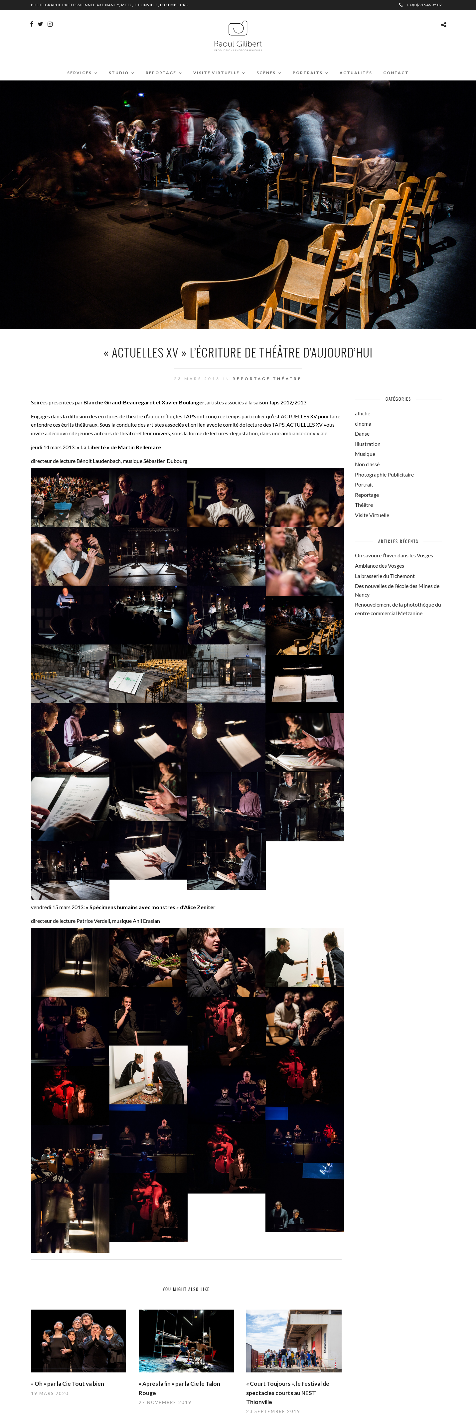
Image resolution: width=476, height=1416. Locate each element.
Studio (119, 72)
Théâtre (287, 378)
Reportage (161, 72)
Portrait (364, 484)
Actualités (356, 72)
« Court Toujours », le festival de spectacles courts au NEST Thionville (287, 1392)
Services (79, 72)
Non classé (367, 464)
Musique (365, 454)
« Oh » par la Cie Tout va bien (67, 1383)
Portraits (308, 72)
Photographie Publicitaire (384, 474)
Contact (396, 72)
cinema (363, 423)
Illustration (368, 444)
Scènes (266, 72)
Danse (362, 433)
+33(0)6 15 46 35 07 (420, 4)
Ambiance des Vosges (379, 565)
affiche (362, 413)
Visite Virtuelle (372, 515)
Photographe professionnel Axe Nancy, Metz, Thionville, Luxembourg (110, 5)
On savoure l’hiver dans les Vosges (394, 555)
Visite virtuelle (216, 72)
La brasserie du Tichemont (385, 576)
